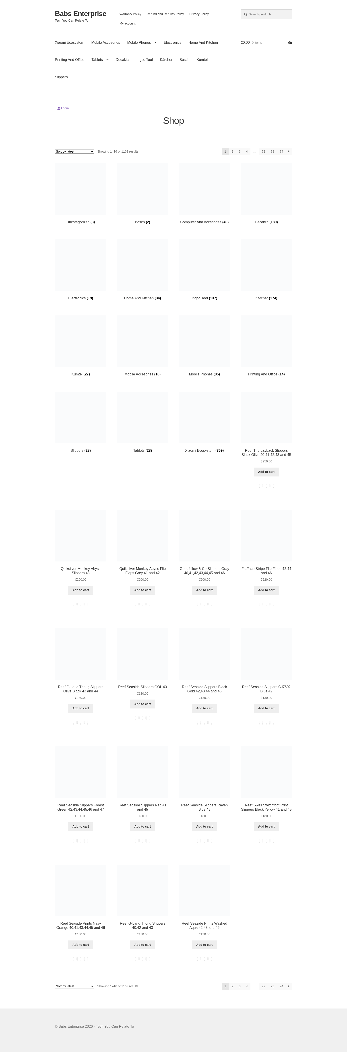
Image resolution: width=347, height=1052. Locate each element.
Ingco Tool (144, 60)
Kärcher (166, 60)
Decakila (122, 60)
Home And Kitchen (203, 42)
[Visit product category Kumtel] (80, 345)
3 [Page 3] (240, 151)
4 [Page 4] (247, 151)
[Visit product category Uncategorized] (80, 193)
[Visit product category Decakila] (266, 193)
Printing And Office (69, 60)
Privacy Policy (199, 14)
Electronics (172, 42)
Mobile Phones (139, 42)
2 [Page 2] (232, 151)
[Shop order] (74, 151)
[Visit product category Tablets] (142, 422)
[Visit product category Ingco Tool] (204, 269)
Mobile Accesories (105, 42)
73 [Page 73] (272, 151)
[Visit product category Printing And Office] (266, 345)
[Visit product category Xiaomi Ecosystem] (204, 422)
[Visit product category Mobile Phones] (204, 345)
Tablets (97, 60)
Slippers (61, 77)
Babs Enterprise (80, 14)
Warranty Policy (130, 14)
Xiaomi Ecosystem (69, 42)
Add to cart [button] (266, 472)
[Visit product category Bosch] (142, 193)
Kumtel (202, 60)
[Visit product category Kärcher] (266, 269)
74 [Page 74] (281, 151)
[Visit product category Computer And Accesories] (204, 193)
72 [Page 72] (263, 151)
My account (128, 23)
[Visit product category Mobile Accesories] (142, 345)
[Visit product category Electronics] (80, 269)
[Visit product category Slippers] (80, 422)
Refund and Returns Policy (165, 14)
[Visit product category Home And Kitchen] (142, 269)
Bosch (184, 60)
